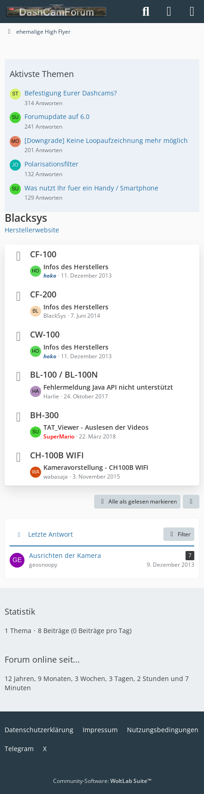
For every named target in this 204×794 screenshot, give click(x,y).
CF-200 (43, 294)
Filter (179, 534)
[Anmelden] (169, 11)
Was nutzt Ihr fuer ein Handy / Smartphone (91, 188)
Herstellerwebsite (32, 229)
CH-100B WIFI (57, 455)
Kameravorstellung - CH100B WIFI (95, 467)
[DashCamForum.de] (56, 11)
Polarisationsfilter (51, 164)
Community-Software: (102, 781)
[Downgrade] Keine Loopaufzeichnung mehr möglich (106, 140)
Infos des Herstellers (75, 266)
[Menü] (192, 11)
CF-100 (43, 254)
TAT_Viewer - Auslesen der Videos (96, 427)
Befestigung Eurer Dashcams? (70, 93)
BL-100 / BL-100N (64, 374)
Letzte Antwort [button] (50, 534)
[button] (191, 502)
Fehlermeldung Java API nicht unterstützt (108, 387)
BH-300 (44, 415)
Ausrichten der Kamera (65, 555)
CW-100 (45, 334)
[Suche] (146, 11)
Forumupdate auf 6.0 (57, 116)
